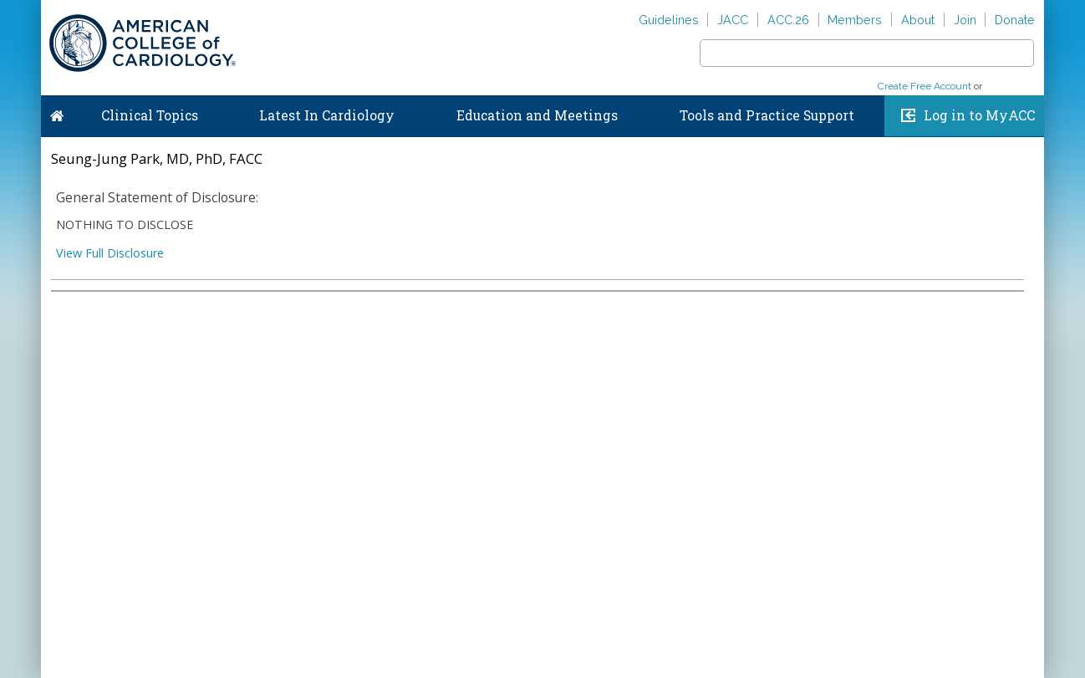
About (918, 20)
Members (855, 20)
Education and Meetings (537, 115)
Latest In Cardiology (327, 115)
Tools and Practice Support (767, 115)
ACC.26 (788, 20)
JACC (732, 20)
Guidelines (669, 20)
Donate (1015, 20)
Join (965, 20)
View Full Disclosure (110, 253)
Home (57, 112)
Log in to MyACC (979, 115)
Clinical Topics (149, 115)
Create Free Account (924, 86)
